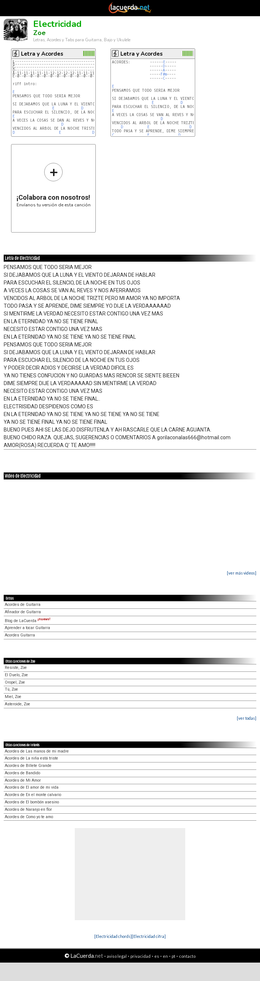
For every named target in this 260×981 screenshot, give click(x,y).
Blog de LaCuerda (27, 620)
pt (173, 956)
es (156, 956)
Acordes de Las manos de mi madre (37, 751)
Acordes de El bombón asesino (32, 802)
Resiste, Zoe (16, 667)
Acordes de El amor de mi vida (32, 787)
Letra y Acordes (42, 53)
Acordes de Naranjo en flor (28, 809)
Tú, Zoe (11, 689)
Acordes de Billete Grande (28, 765)
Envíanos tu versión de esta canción (54, 185)
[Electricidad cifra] (149, 936)
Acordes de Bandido (22, 773)
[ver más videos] (241, 572)
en (165, 956)
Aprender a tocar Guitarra (27, 627)
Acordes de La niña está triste (31, 758)
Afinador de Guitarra (23, 612)
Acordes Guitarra (20, 635)
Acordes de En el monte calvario (33, 794)
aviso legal (117, 956)
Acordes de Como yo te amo (29, 816)
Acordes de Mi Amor (23, 780)
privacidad (140, 956)
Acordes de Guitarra (23, 604)
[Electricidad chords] (113, 936)
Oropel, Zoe (15, 682)
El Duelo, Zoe (16, 675)
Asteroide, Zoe (17, 704)
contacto (187, 956)
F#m (164, 74)
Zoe (39, 32)
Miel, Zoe (13, 696)
